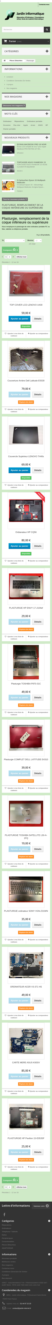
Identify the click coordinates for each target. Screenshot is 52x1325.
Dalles (4, 1235)
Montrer (30, 240)
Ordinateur (7, 121)
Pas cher (17, 125)
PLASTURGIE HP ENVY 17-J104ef (26, 608)
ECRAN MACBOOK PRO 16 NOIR (31, 144)
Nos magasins (11, 88)
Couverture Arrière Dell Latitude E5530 (26, 380)
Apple (25, 125)
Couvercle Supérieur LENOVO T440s (26, 456)
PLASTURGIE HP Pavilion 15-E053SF (26, 1138)
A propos (9, 84)
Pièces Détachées (9, 1245)
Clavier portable (9, 129)
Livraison (9, 77)
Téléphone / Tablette (10, 1232)
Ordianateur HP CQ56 (26, 532)
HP (47, 125)
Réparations (19, 121)
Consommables (8, 1241)
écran (33, 125)
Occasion (7, 125)
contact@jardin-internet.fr (22, 1308)
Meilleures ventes (9, 1262)
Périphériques (7, 1238)
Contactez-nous (44, 4)
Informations (13, 69)
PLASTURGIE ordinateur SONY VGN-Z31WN (26, 911)
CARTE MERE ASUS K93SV (26, 1062)
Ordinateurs (6, 1228)
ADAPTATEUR (7, 1248)
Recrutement (7, 1278)
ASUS (40, 125)
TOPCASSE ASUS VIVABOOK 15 (31, 162)
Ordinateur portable (34, 121)
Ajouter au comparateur (39, 333)
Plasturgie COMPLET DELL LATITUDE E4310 (26, 759)
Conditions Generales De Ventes (18, 81)
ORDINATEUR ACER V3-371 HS (26, 987)
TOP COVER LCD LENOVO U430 (26, 305)
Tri (3, 240)
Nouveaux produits (16, 137)
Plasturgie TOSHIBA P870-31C (26, 684)
